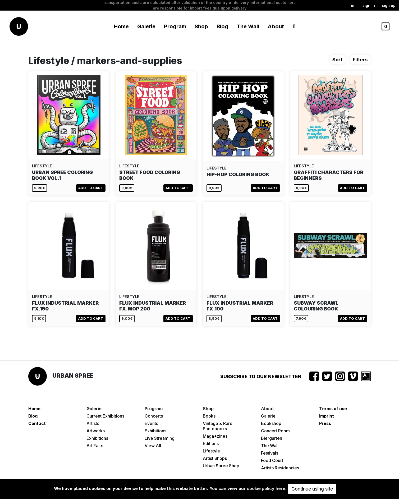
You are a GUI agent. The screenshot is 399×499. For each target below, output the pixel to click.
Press (325, 423)
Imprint (326, 416)
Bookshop (271, 423)
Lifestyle (211, 451)
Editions (211, 443)
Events (151, 423)
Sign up (389, 5)
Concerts (154, 416)
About (276, 26)
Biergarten (271, 438)
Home (121, 26)
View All (153, 445)
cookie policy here (266, 488)
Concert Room (275, 430)
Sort (337, 59)
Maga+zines (215, 436)
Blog (222, 26)
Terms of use (333, 408)
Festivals (269, 453)
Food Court (272, 460)
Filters (360, 59)
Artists (92, 423)
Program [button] (175, 26)
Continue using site (312, 489)
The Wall (248, 26)
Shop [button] (201, 26)
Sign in (369, 5)
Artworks (95, 430)
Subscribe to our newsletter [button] (260, 376)
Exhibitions (97, 438)
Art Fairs (94, 445)
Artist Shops (215, 458)
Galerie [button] (146, 26)
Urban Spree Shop (221, 465)
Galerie (268, 416)
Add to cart (90, 188)
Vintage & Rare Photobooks (217, 426)
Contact (37, 423)
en (353, 5)
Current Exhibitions (105, 416)
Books (209, 416)
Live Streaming (160, 438)
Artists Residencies (280, 467)
